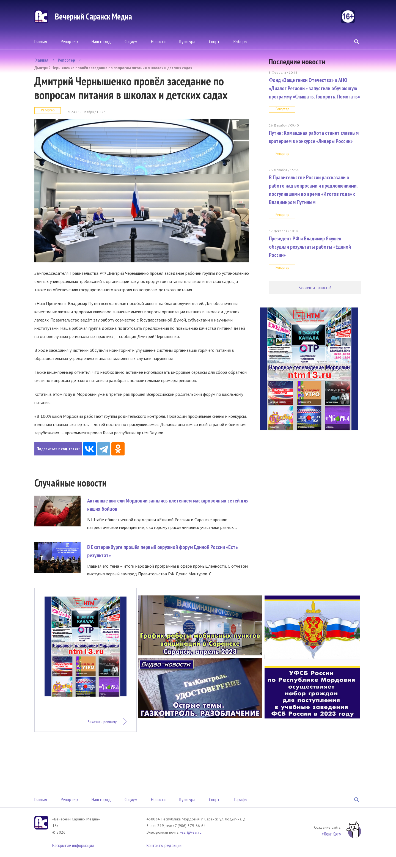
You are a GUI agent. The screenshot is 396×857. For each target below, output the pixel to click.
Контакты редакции (164, 845)
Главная (40, 41)
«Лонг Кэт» (331, 834)
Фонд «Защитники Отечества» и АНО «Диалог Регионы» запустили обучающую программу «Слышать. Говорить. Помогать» (314, 88)
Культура (187, 41)
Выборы (240, 41)
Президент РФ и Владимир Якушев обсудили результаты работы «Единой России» (310, 247)
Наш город (101, 41)
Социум (131, 41)
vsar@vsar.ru (191, 832)
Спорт (214, 41)
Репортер (69, 41)
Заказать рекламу (102, 721)
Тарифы (240, 799)
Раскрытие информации (73, 845)
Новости (158, 41)
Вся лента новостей (315, 287)
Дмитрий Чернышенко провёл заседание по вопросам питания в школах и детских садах (113, 67)
